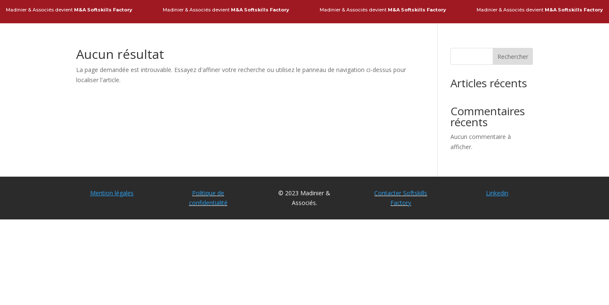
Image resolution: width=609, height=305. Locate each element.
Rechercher (512, 57)
